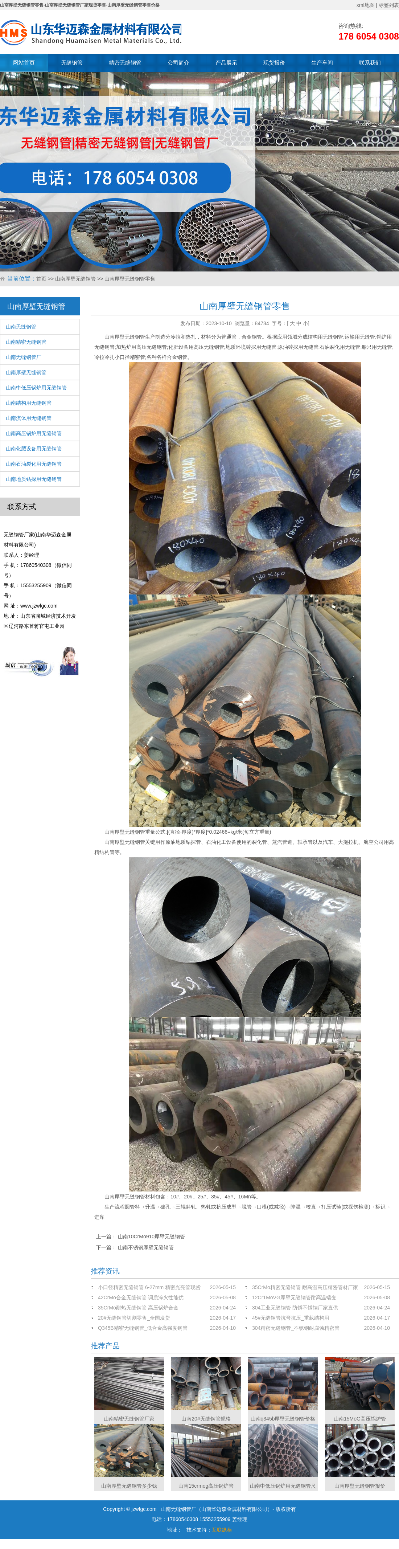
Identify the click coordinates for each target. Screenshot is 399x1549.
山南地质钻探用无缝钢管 (34, 479)
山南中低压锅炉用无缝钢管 (36, 388)
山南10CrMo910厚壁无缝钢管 (151, 1236)
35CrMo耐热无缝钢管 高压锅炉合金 (138, 1308)
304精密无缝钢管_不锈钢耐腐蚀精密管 (296, 1328)
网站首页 (24, 63)
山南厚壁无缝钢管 (75, 279)
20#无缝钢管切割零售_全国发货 (134, 1318)
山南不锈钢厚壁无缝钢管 (146, 1247)
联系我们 (370, 63)
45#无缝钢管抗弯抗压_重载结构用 (290, 1318)
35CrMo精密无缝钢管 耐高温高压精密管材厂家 (305, 1287)
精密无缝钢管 (125, 63)
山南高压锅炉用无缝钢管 (34, 433)
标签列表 (389, 5)
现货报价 (274, 63)
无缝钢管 (72, 63)
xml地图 (366, 5)
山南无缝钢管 (21, 327)
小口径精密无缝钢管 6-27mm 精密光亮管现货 (149, 1287)
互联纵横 (222, 1530)
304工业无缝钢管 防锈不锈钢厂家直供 (295, 1308)
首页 (41, 279)
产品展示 (226, 63)
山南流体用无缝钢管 (29, 418)
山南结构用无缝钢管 (29, 403)
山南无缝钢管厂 (23, 357)
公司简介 (178, 63)
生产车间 (322, 63)
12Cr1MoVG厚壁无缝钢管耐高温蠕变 (294, 1297)
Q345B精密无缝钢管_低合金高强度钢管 (143, 1328)
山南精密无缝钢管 (26, 342)
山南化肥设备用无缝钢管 (34, 448)
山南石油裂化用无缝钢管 (34, 464)
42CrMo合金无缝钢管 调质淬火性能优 (141, 1297)
